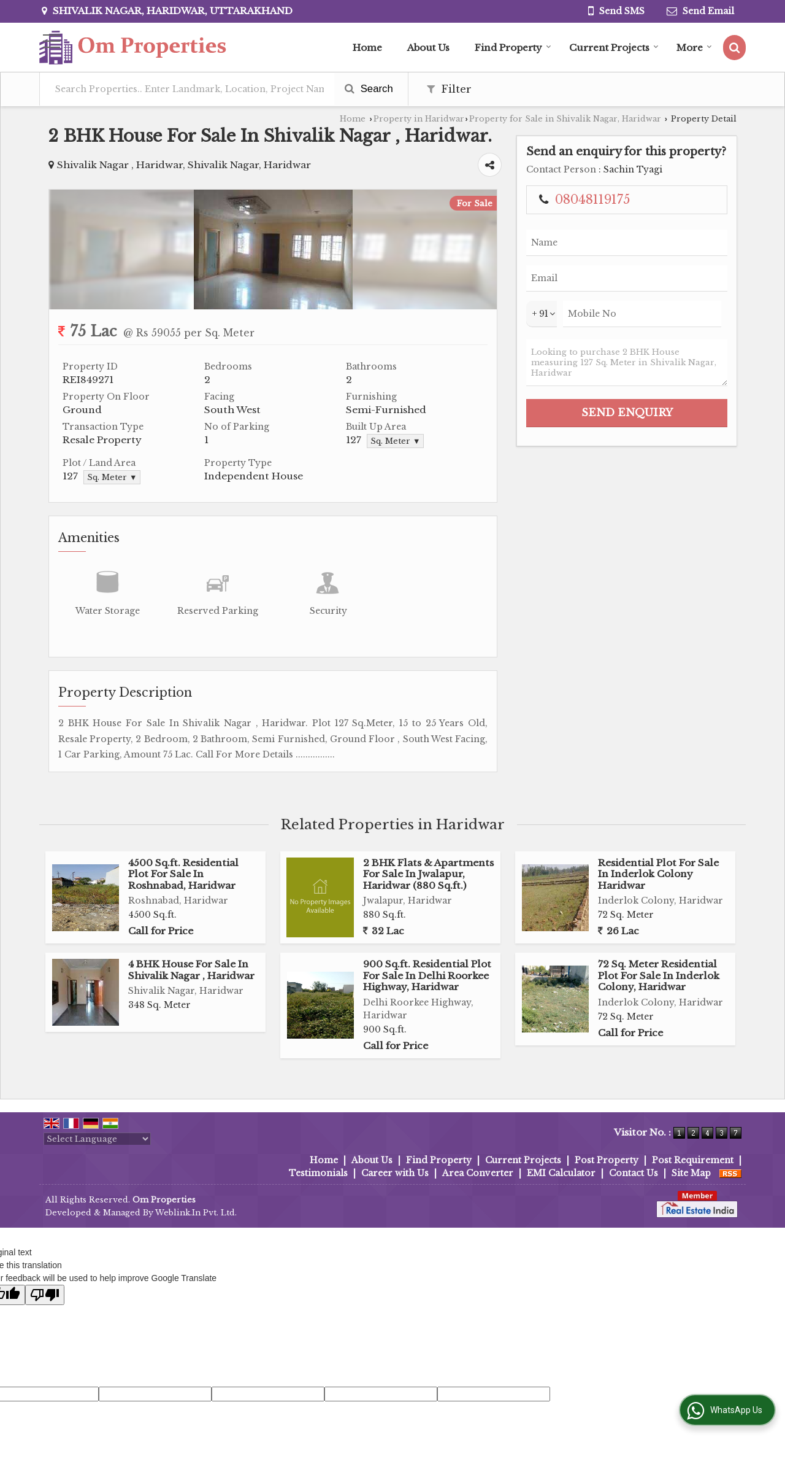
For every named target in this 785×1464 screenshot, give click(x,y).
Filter (449, 89)
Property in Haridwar (418, 118)
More (694, 47)
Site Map (691, 1173)
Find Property (513, 47)
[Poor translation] (44, 1295)
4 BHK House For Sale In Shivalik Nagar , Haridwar (191, 969)
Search (369, 89)
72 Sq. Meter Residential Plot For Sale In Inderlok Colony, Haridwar (658, 975)
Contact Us (633, 1173)
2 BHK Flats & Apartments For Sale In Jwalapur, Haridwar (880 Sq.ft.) (428, 874)
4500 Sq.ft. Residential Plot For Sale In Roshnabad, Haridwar (183, 874)
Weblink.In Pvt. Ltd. (196, 1212)
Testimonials (318, 1173)
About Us (428, 47)
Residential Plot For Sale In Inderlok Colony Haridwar (658, 874)
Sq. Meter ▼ (395, 441)
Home (367, 47)
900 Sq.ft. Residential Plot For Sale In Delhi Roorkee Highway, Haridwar (427, 975)
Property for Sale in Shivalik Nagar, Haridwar (565, 118)
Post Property (606, 1160)
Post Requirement (692, 1160)
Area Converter (477, 1173)
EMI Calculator (561, 1173)
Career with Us (395, 1173)
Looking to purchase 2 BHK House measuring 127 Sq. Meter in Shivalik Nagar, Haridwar (626, 362)
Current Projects (614, 47)
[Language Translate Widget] (97, 1139)
